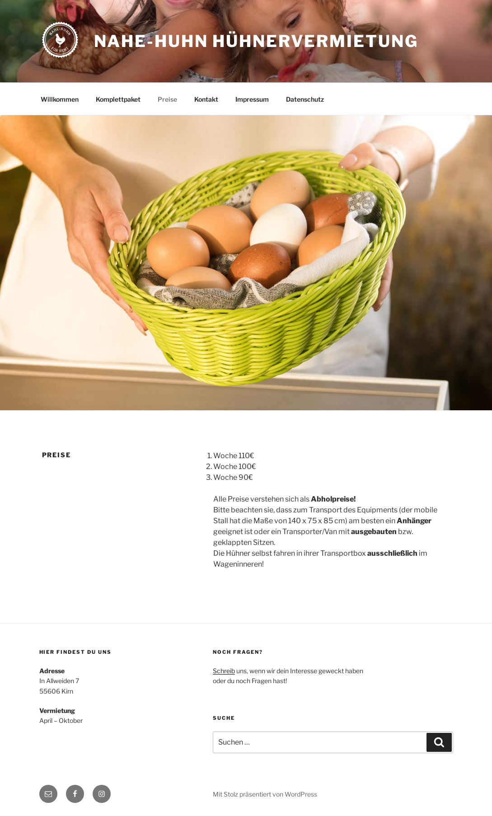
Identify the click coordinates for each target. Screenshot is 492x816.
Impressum (252, 99)
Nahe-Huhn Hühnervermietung (256, 41)
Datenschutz (305, 99)
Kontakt (206, 99)
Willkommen (60, 99)
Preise (167, 99)
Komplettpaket (118, 99)
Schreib (224, 671)
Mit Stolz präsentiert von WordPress (265, 794)
